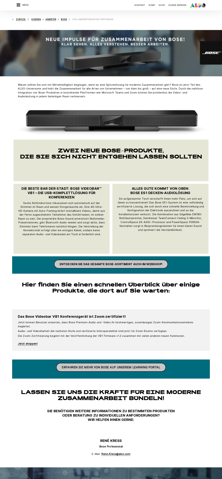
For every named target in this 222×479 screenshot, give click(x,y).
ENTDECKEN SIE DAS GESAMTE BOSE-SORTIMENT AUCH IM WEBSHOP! (111, 185)
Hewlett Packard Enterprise (124, 424)
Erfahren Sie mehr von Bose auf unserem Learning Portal (111, 289)
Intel (111, 436)
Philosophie (20, 430)
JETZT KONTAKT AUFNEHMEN (170, 418)
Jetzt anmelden (164, 451)
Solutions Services (56, 430)
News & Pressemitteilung (28, 418)
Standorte (19, 436)
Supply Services (55, 436)
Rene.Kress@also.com (115, 375)
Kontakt (140, 5)
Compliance (20, 405)
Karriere (18, 411)
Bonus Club (83, 405)
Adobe (112, 411)
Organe (18, 424)
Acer (111, 405)
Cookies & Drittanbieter (57, 453)
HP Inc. (113, 430)
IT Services (52, 418)
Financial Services (56, 411)
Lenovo (113, 442)
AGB (39, 453)
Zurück (21, 19)
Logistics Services (56, 424)
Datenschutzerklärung (85, 453)
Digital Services (54, 405)
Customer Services (88, 411)
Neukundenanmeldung (89, 418)
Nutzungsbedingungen (127, 453)
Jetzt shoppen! (27, 265)
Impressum (106, 453)
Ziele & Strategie (23, 442)
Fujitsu (112, 418)
